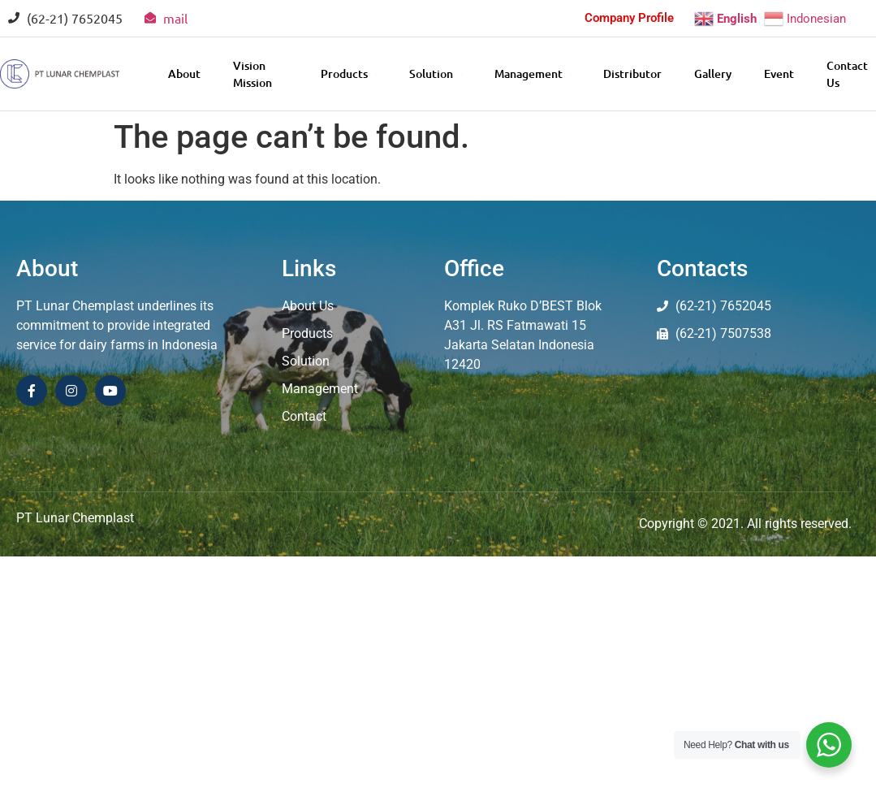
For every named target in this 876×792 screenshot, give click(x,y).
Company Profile (629, 18)
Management (532, 73)
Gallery (712, 73)
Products (348, 73)
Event (779, 73)
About (184, 73)
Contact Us (847, 74)
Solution (434, 73)
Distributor (632, 73)
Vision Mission (252, 74)
